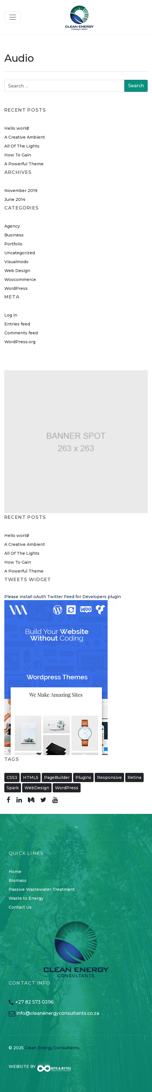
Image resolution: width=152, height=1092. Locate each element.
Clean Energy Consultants (52, 1047)
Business (14, 235)
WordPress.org (19, 341)
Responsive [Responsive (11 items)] (109, 777)
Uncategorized (19, 252)
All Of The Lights (21, 146)
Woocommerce (20, 279)
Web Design (17, 270)
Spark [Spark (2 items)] (13, 787)
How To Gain (17, 155)
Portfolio (13, 244)
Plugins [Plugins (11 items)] (83, 777)
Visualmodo (16, 261)
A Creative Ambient (24, 137)
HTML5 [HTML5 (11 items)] (30, 777)
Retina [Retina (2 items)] (134, 777)
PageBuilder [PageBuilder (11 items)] (57, 777)
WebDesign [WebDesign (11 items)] (36, 787)
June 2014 (14, 199)
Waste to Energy (26, 898)
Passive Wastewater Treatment (42, 889)
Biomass (17, 880)
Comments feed (21, 332)
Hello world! (16, 128)
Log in (10, 315)
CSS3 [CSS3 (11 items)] (12, 777)
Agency (12, 226)
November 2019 (20, 190)
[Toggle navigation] (13, 17)
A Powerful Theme (23, 163)
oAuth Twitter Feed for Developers (70, 596)
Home (15, 871)
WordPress (16, 288)
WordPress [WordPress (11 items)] (66, 787)
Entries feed (17, 324)
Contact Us (20, 907)
